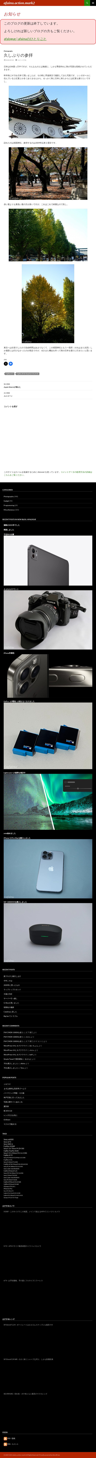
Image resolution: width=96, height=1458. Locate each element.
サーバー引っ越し (10, 998)
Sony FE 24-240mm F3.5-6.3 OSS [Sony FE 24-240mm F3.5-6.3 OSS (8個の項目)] (13, 1166)
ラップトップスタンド (12, 989)
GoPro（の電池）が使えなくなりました (19, 701)
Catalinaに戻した (10, 1012)
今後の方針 (8, 994)
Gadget (6, 501)
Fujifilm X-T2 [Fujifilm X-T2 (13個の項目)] (8, 1155)
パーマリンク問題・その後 (14, 1093)
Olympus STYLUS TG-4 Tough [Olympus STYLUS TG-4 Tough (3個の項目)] (11, 1197)
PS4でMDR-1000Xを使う (13, 1032)
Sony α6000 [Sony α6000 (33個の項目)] (9, 1139)
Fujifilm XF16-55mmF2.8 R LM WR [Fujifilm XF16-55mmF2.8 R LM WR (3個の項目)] (12, 1193)
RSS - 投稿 (9, 1438)
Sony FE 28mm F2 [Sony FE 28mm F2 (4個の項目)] (9, 1191)
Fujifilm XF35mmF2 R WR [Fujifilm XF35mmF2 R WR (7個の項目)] (11, 1184)
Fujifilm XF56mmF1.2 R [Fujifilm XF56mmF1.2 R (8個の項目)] (10, 1171)
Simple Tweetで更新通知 (13, 1059)
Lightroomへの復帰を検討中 (14, 773)
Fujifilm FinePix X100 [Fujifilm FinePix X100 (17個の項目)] (11, 1151)
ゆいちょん (34, 1046)
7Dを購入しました (11, 1063)
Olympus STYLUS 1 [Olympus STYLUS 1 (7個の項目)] (9, 1186)
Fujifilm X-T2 (10, 374)
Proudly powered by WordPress (49, 1455)
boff (31, 1055)
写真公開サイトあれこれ (13, 1102)
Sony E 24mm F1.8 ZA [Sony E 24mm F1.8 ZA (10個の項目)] (11, 1162)
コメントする (21, 60)
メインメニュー (93, 3)
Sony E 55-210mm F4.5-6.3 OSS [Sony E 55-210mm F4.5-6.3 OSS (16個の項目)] (15, 1153)
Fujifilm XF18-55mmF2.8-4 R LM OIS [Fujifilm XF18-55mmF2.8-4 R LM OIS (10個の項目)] (16, 1164)
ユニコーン (48, 394)
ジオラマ (7, 1084)
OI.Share (7, 1120)
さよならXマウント (11, 589)
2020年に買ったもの (12, 985)
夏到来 (6, 1106)
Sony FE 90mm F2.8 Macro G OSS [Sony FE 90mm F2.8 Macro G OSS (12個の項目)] (14, 1157)
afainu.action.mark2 (19, 3)
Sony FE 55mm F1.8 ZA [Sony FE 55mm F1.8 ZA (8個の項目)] (10, 1180)
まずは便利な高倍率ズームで (15, 1089)
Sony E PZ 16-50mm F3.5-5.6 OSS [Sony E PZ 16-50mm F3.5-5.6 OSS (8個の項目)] (13, 1173)
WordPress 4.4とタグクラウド (15, 1046)
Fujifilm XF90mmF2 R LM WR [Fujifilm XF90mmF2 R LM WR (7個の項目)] (12, 1182)
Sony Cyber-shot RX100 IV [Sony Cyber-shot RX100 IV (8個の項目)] (11, 1177)
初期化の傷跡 (9, 1007)
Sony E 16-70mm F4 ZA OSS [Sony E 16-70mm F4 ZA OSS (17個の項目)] (14, 1148)
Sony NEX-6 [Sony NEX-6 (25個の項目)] (8, 1144)
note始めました (10, 833)
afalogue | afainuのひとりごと (25, 39)
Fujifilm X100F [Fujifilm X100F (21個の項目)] (9, 1146)
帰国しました (9, 530)
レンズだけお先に (10, 1115)
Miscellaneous (9, 510)
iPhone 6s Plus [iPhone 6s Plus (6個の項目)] (8, 1188)
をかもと (28, 1059)
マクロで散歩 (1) (10, 1124)
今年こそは (8, 981)
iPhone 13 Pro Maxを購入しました (17, 838)
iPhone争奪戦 (9, 653)
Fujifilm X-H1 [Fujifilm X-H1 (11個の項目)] (8, 1160)
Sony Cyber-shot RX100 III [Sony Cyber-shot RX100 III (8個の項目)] (11, 1168)
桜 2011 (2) (8, 1111)
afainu (23, 1063)
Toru (22, 1068)
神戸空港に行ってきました (14, 1097)
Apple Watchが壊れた (48, 385)
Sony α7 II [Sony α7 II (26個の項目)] (7, 1142)
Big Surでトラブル (11, 1016)
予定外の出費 (9, 534)
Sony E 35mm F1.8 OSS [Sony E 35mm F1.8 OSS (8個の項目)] (10, 1175)
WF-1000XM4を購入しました (15, 902)
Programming (9, 505)
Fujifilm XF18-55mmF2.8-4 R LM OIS (27, 374)
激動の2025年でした (12, 525)
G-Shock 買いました (11, 1003)
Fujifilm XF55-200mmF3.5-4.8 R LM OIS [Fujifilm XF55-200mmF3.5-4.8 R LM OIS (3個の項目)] (13, 1195)
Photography (8, 51)
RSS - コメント (11, 1444)
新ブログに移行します (12, 976)
